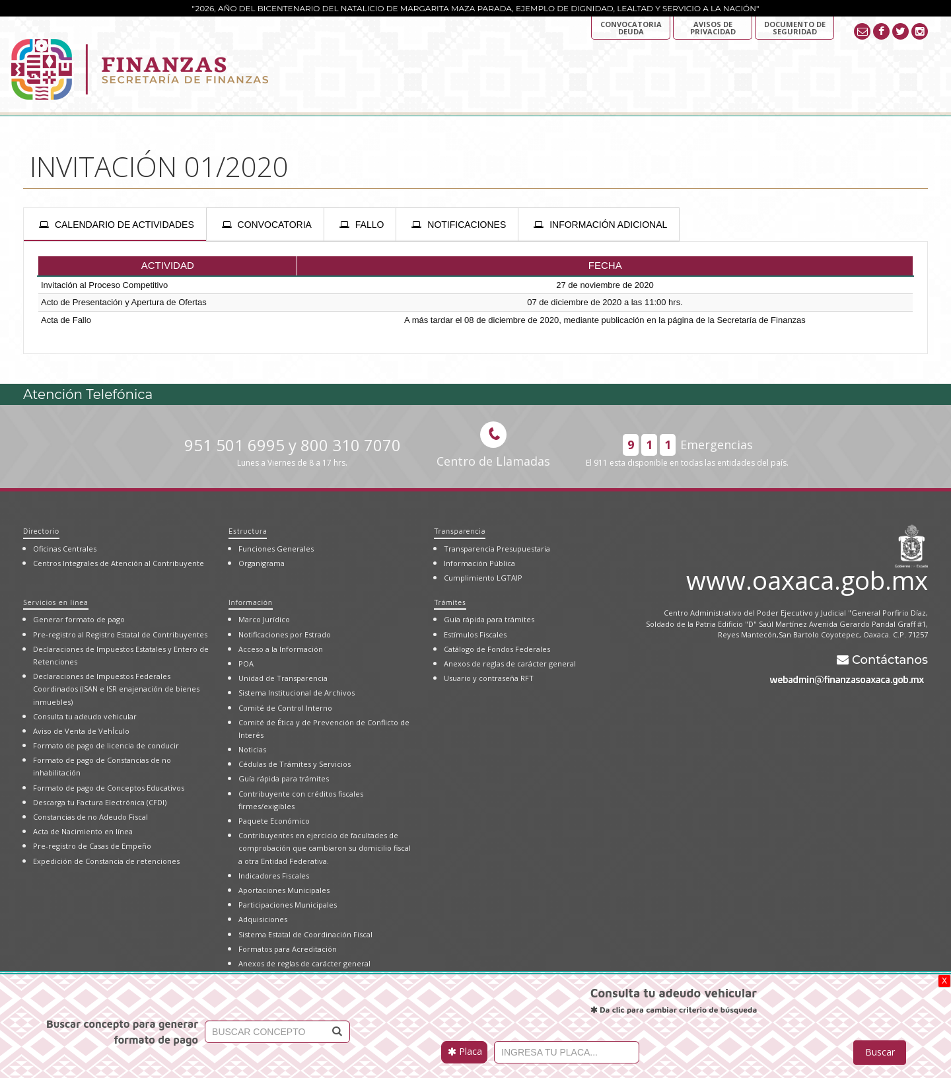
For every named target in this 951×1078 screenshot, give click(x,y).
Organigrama (261, 563)
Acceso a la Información (280, 649)
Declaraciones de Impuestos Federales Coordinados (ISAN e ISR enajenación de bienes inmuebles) (116, 688)
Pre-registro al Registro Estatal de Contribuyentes (120, 634)
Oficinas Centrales (64, 549)
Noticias (252, 749)
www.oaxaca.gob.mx (807, 578)
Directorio (41, 530)
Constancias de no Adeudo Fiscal (90, 817)
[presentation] (115, 224)
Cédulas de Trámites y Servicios (294, 764)
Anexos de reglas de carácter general (304, 963)
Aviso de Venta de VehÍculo (81, 731)
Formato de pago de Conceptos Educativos (108, 788)
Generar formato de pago (79, 619)
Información (250, 602)
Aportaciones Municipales (284, 890)
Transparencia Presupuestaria (497, 549)
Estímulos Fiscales (475, 634)
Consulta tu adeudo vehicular (85, 716)
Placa (465, 1051)
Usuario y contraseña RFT (489, 678)
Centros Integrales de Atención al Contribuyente (118, 563)
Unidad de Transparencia (283, 678)
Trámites (450, 602)
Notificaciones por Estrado (284, 634)
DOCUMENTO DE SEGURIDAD (795, 27)
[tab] (115, 224)
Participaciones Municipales (287, 905)
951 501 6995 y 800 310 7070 (292, 451)
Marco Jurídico (264, 619)
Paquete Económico (274, 821)
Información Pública (479, 563)
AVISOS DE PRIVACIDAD (713, 27)
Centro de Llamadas (493, 445)
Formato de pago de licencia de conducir (106, 745)
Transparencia (459, 530)
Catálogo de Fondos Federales (497, 649)
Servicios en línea (55, 602)
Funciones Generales (276, 549)
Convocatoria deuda (631, 27)
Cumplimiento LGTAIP (483, 578)
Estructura (248, 530)
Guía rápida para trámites (283, 778)
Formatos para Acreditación (287, 949)
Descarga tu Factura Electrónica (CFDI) (99, 802)
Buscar (880, 1052)
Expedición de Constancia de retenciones (106, 861)
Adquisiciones (262, 919)
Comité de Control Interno (285, 708)
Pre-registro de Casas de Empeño (92, 846)
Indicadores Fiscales (273, 875)
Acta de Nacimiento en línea (83, 831)
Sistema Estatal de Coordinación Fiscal (305, 934)
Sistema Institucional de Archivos (296, 693)
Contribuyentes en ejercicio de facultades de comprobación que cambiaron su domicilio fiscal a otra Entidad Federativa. (324, 847)
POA (246, 663)
